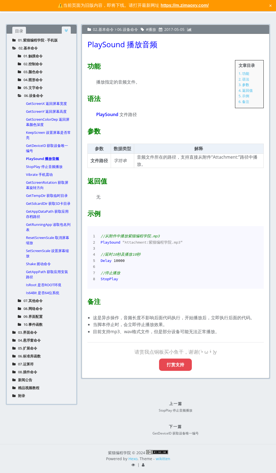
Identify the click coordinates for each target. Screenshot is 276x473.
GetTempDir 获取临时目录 (47, 195)
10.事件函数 (30, 324)
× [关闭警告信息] (270, 5)
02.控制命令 (30, 63)
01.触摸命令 (30, 56)
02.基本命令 (25, 48)
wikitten (163, 458)
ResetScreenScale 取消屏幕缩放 (47, 240)
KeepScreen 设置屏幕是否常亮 (48, 135)
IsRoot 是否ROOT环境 (43, 284)
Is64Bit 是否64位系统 (42, 292)
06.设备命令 (30, 95)
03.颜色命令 (30, 71)
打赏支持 (175, 365)
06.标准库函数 (26, 356)
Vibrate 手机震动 (39, 174)
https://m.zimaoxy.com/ (185, 5)
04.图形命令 (30, 79)
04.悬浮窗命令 (26, 340)
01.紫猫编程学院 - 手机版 (35, 40)
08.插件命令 (24, 371)
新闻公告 (22, 379)
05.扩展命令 (24, 348)
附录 (18, 395)
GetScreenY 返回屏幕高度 (46, 111)
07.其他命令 (30, 300)
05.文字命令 (30, 87)
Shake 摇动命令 (38, 263)
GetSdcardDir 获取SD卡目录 (48, 203)
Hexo (132, 458)
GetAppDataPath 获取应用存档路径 (47, 214)
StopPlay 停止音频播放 (44, 166)
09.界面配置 (30, 316)
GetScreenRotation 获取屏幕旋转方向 (47, 185)
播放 (152, 29)
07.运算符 (23, 364)
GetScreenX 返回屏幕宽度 (46, 103)
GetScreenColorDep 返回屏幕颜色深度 (47, 122)
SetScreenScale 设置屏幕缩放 (47, 253)
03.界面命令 (24, 332)
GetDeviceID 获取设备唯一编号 (47, 148)
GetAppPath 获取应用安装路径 (47, 274)
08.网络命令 (30, 308)
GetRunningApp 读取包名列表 (48, 227)
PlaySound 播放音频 (42, 158)
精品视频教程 (25, 387)
